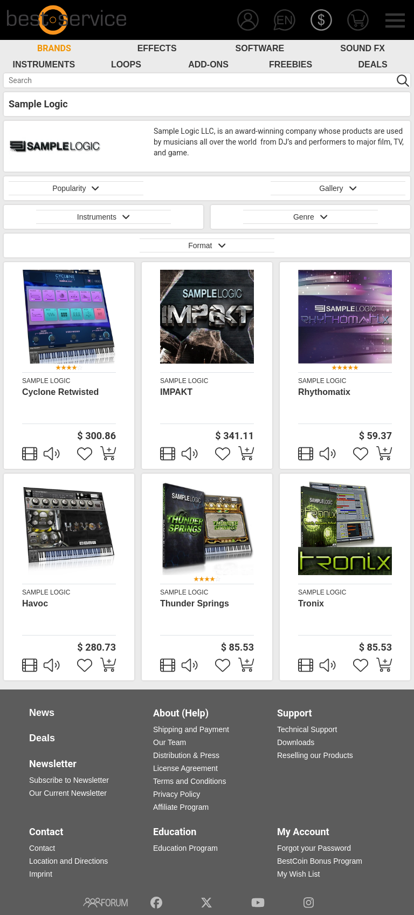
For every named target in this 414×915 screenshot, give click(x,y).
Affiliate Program (181, 807)
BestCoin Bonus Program (319, 861)
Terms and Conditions (189, 781)
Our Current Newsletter (68, 793)
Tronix (311, 603)
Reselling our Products (315, 755)
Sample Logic (46, 381)
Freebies (290, 64)
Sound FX (362, 48)
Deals (373, 64)
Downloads (295, 742)
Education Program (185, 848)
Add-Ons (208, 64)
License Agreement (185, 768)
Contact (42, 848)
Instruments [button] (103, 217)
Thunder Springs (194, 603)
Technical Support (307, 729)
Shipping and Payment (191, 729)
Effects (157, 48)
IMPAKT (176, 392)
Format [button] (207, 245)
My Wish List (298, 874)
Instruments (44, 64)
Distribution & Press (186, 755)
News (41, 712)
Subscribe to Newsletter (69, 780)
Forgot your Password (314, 848)
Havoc (35, 603)
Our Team (169, 742)
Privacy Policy (176, 794)
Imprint (40, 874)
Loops (126, 64)
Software (260, 48)
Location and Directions (68, 861)
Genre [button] (310, 217)
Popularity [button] (76, 188)
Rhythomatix (324, 392)
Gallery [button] (338, 188)
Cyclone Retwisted (60, 392)
